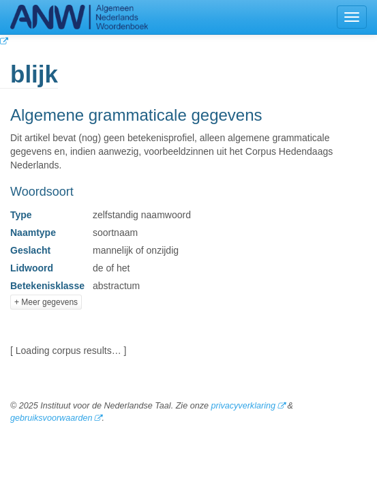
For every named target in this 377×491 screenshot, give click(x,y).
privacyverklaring (243, 406)
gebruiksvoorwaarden (51, 418)
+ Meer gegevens (46, 302)
